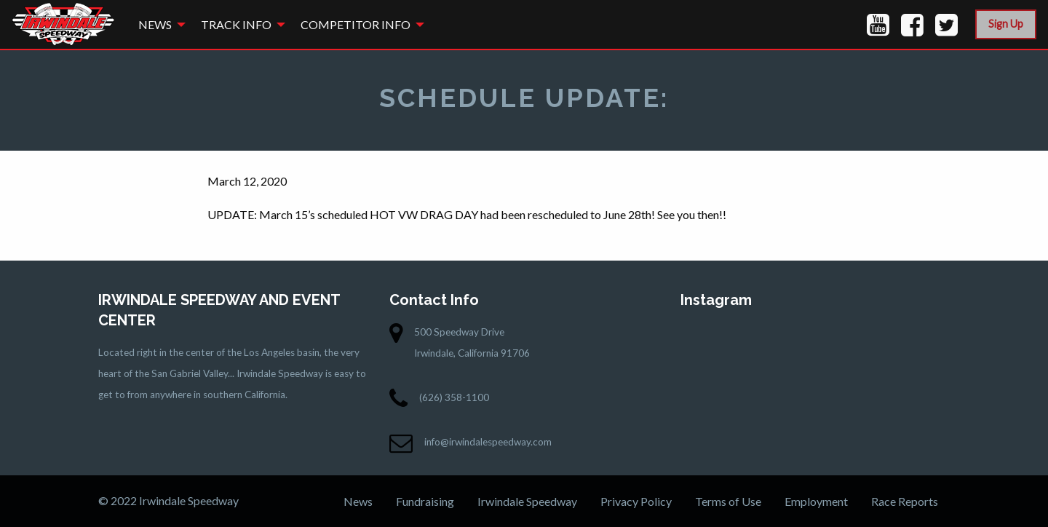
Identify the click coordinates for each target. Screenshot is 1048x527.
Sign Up (1005, 23)
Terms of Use (728, 501)
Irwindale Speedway (527, 501)
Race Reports (904, 501)
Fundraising (425, 501)
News (155, 24)
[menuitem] (158, 24)
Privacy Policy (636, 501)
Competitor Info (355, 24)
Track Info (236, 24)
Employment (816, 501)
